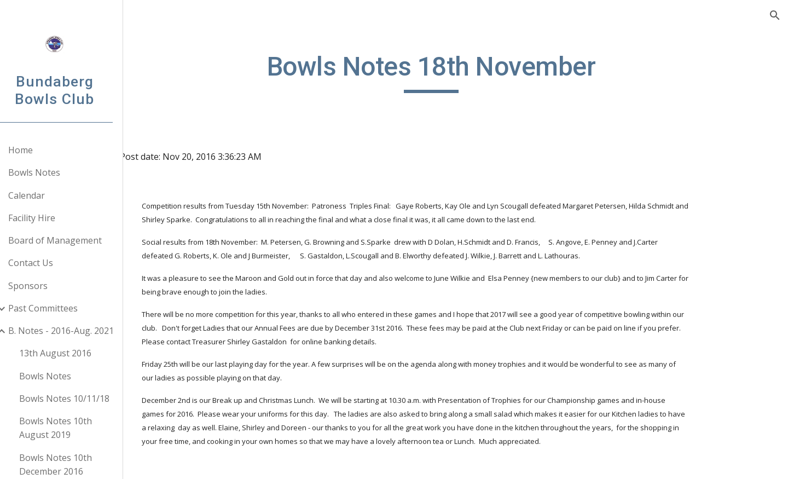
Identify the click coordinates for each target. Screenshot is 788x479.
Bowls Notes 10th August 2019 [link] (69, 428)
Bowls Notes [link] (48, 172)
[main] (462, 71)
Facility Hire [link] (45, 218)
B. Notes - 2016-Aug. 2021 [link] (75, 331)
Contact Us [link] (44, 263)
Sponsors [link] (41, 286)
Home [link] (34, 150)
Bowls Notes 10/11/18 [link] (78, 399)
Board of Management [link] (68, 240)
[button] (775, 15)
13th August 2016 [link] (69, 353)
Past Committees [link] (56, 308)
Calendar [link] (40, 195)
